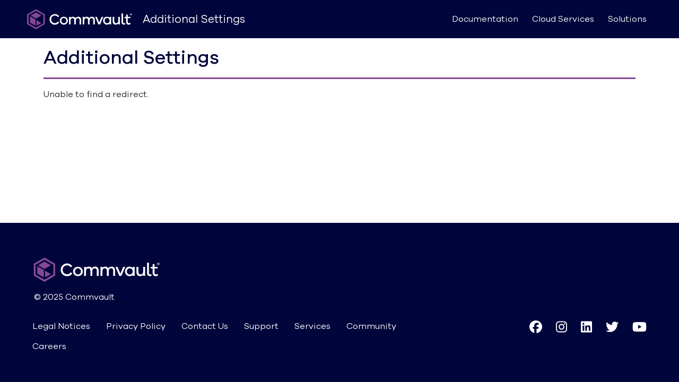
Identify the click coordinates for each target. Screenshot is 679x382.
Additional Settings (194, 19)
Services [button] (312, 326)
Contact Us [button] (204, 326)
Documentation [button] (485, 19)
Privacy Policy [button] (136, 326)
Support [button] (261, 326)
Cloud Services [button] (563, 19)
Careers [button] (49, 346)
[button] (536, 336)
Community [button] (371, 326)
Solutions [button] (627, 19)
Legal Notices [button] (61, 326)
